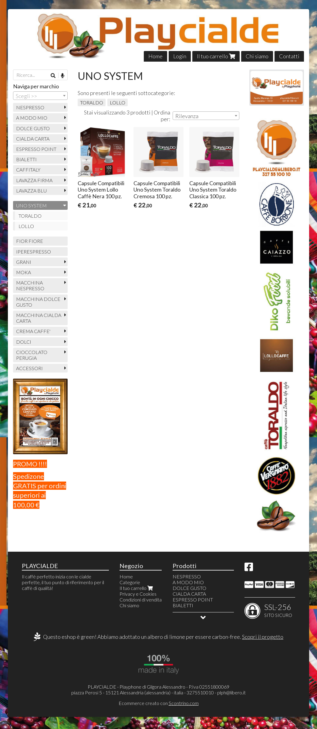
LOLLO (117, 102)
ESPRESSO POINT (36, 149)
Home (155, 56)
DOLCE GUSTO (33, 128)
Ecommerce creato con (159, 703)
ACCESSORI (29, 368)
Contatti (289, 56)
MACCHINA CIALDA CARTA (38, 318)
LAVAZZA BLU (31, 190)
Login (179, 56)
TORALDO (91, 102)
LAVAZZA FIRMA (34, 180)
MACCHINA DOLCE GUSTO (38, 302)
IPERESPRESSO (33, 251)
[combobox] (206, 115)
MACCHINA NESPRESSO (30, 285)
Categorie (130, 582)
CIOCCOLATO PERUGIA (31, 355)
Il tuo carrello (216, 56)
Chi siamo (257, 56)
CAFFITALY (28, 169)
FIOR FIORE (29, 241)
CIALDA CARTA (32, 138)
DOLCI (23, 342)
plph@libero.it (231, 692)
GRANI (23, 262)
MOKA (23, 272)
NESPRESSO (30, 107)
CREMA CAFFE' (33, 331)
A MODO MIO (31, 118)
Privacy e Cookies (138, 594)
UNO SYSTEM (31, 205)
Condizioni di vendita (141, 599)
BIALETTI (26, 159)
